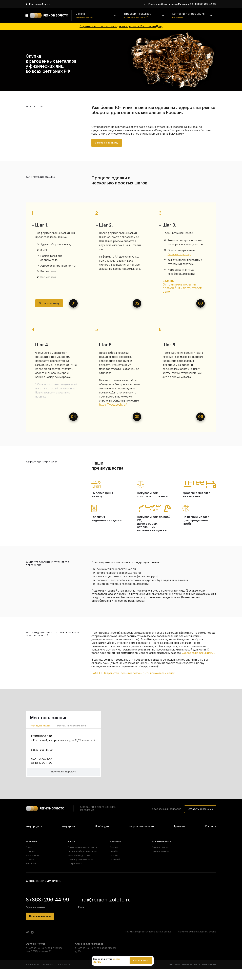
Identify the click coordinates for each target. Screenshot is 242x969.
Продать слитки (160, 847)
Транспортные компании (79, 859)
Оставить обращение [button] (200, 809)
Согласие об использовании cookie (197, 932)
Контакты (210, 826)
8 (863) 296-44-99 (205, 4)
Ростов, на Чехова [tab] (40, 726)
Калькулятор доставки (79, 855)
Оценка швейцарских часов (79, 847)
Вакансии (31, 863)
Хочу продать (34, 826)
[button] (95, 15)
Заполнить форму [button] (179, 254)
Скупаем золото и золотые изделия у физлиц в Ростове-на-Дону (121, 26)
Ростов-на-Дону (40, 4)
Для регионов (75, 863)
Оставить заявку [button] (49, 303)
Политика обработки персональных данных (148, 932)
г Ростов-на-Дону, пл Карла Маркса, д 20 (168, 4)
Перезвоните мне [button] (40, 916)
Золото (113, 847)
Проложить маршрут (63, 772)
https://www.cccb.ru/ (113, 404)
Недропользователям (141, 826)
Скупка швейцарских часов (79, 851)
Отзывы (30, 859)
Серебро (114, 851)
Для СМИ (30, 851)
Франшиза (179, 826)
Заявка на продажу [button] (106, 143)
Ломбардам (102, 826)
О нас (29, 847)
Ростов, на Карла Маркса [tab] (71, 726)
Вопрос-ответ (33, 855)
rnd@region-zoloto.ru (104, 899)
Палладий (115, 859)
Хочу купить (68, 826)
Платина (114, 855)
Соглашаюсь (141, 961)
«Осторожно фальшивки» (198, 653)
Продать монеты (160, 851)
